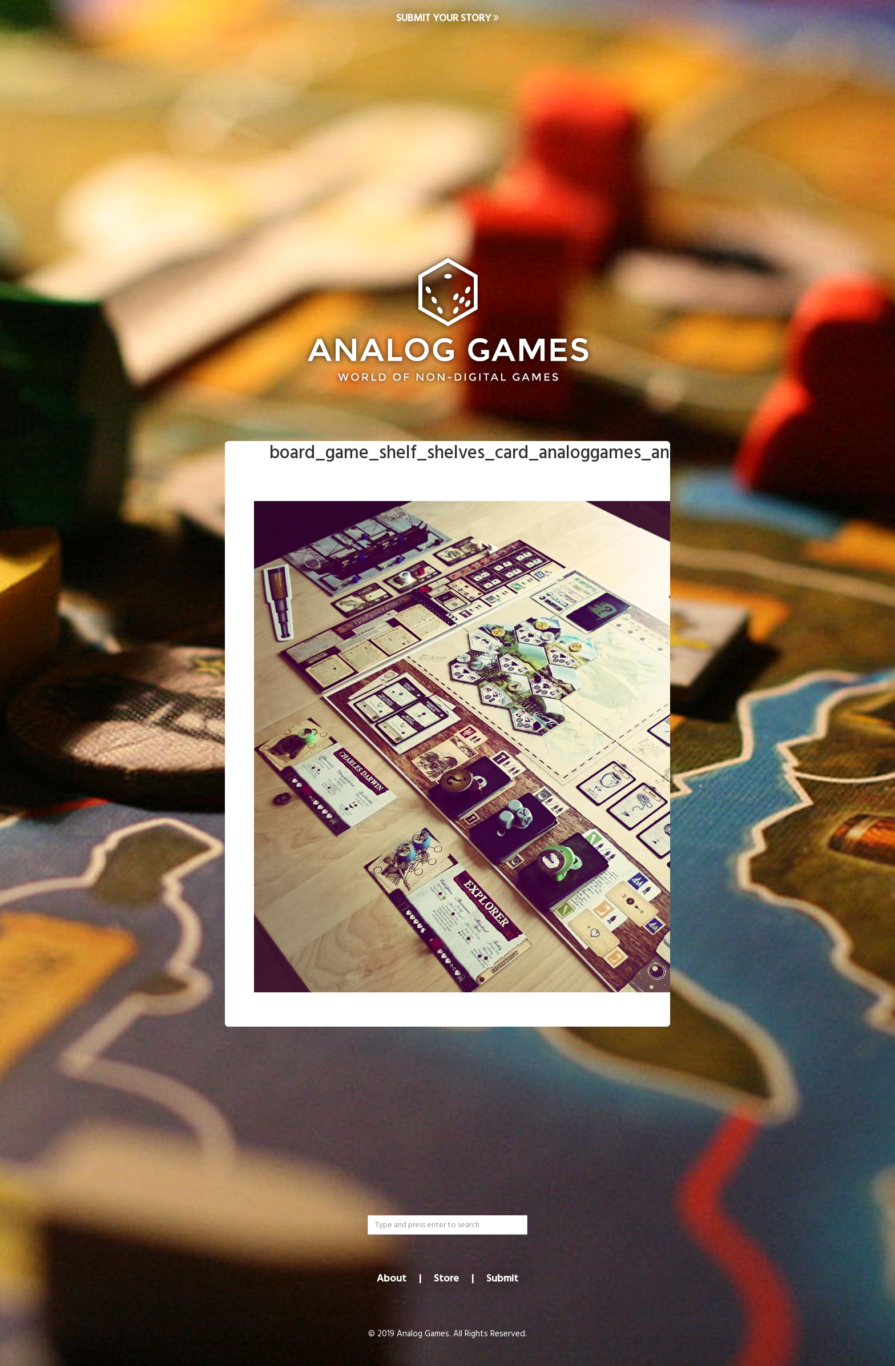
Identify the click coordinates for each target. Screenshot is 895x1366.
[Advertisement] (447, 129)
